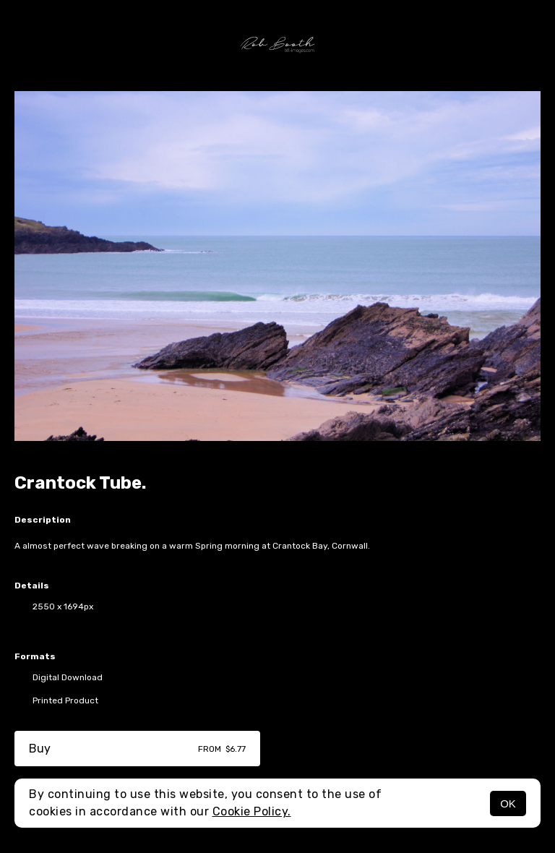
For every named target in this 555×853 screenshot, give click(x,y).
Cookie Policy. (251, 811)
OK (508, 803)
